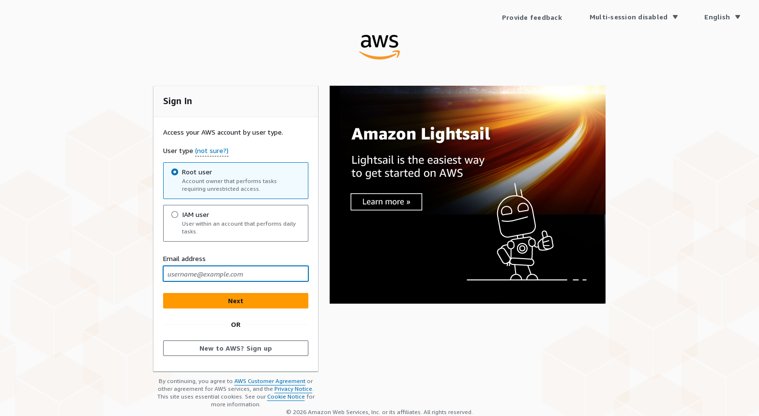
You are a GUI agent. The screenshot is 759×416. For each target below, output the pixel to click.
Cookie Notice (286, 396)
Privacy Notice (293, 388)
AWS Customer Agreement (269, 381)
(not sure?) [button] (211, 150)
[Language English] (722, 17)
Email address (184, 258)
